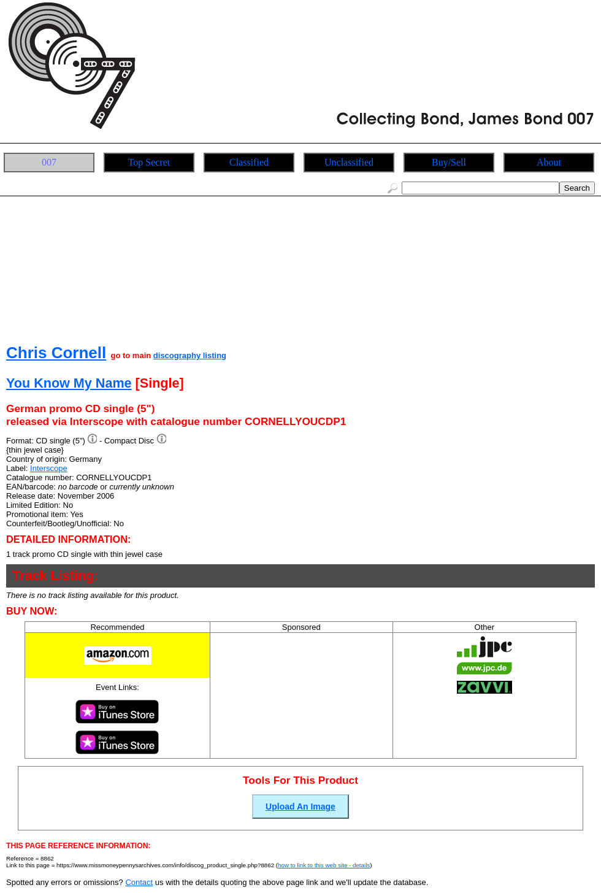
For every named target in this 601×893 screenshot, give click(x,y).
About (549, 162)
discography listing (189, 355)
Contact (139, 882)
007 (49, 162)
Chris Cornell (56, 352)
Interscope (48, 468)
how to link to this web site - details (324, 865)
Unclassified (348, 162)
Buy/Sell (449, 162)
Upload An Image (300, 806)
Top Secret (149, 162)
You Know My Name (69, 383)
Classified (249, 162)
